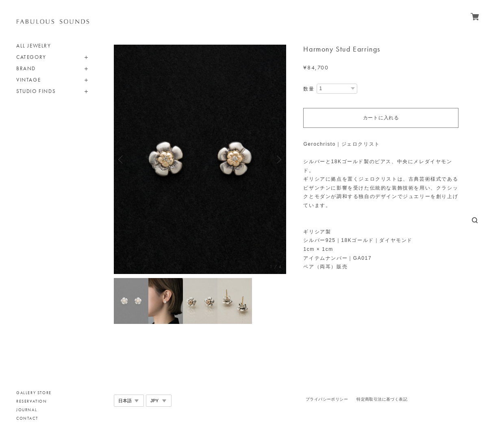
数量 (308, 89)
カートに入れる (381, 118)
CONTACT (27, 418)
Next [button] (278, 159)
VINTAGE (28, 79)
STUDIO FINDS (36, 91)
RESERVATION (31, 401)
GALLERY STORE (34, 392)
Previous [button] (122, 159)
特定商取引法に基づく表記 (381, 399)
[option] (200, 159)
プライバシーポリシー (327, 399)
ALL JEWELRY (33, 45)
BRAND (26, 68)
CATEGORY (31, 57)
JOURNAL (26, 409)
